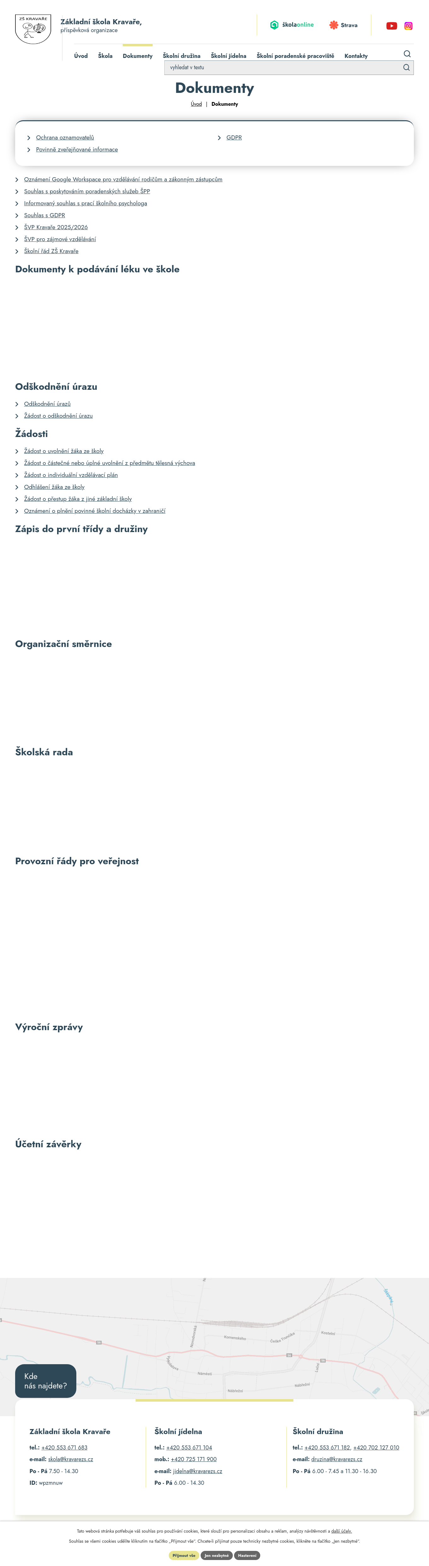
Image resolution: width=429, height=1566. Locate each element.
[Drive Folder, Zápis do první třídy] (214, 585)
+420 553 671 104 (189, 1449)
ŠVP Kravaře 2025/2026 (56, 228)
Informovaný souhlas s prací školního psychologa (85, 204)
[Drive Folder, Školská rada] (214, 806)
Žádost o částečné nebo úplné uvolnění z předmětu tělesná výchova (109, 464)
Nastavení (250, 1555)
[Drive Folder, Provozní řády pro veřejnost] (214, 943)
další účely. (341, 1530)
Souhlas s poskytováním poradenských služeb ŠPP (87, 192)
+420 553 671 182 (327, 1449)
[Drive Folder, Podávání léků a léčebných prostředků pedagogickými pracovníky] (214, 327)
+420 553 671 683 (64, 1449)
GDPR (234, 138)
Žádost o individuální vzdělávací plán (71, 476)
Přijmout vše (181, 1555)
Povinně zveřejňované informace (77, 150)
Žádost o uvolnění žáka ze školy (64, 452)
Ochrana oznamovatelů (65, 138)
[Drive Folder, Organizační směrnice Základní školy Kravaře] (214, 697)
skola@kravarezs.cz (70, 1460)
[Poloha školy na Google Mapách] (214, 1348)
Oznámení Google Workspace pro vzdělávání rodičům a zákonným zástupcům (123, 180)
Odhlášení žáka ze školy (54, 488)
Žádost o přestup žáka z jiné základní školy (78, 500)
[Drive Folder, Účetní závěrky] (214, 1197)
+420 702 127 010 (376, 1449)
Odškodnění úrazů (47, 404)
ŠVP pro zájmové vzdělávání (60, 240)
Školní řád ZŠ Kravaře (51, 252)
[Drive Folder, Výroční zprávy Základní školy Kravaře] (214, 1085)
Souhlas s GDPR (44, 216)
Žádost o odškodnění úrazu (58, 416)
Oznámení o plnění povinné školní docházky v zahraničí (95, 512)
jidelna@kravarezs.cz (197, 1472)
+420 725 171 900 (194, 1460)
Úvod (196, 105)
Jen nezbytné (217, 1555)
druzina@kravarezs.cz (336, 1460)
